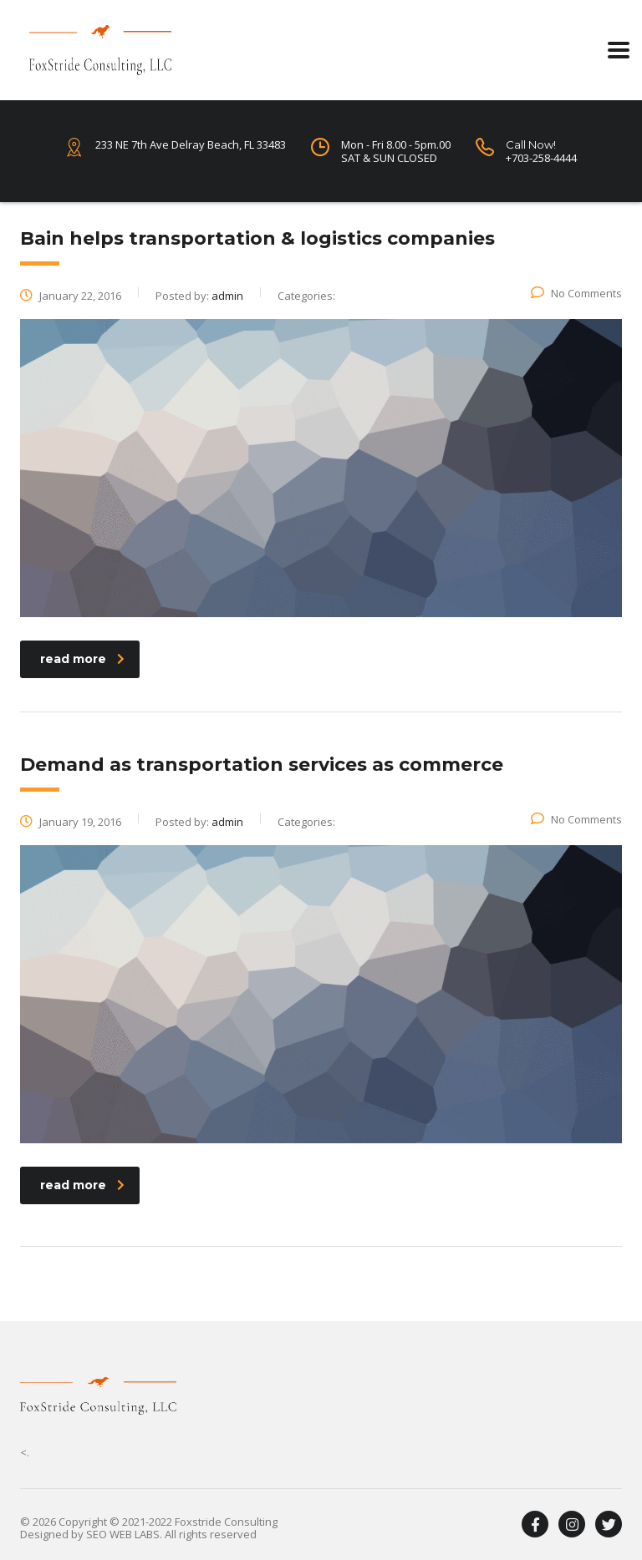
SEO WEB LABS (123, 1534)
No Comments (576, 293)
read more (82, 658)
